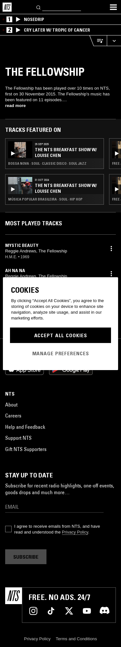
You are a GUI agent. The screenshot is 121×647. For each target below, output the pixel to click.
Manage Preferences (60, 353)
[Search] (38, 7)
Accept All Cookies (60, 335)
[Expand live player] (114, 40)
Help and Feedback (25, 427)
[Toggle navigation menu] (113, 7)
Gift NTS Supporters (25, 449)
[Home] (7, 7)
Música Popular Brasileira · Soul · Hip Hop (45, 199)
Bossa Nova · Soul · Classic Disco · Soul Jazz (47, 163)
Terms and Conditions (76, 638)
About (11, 404)
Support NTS (18, 438)
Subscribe (25, 557)
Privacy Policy (75, 532)
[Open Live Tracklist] (98, 40)
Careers (13, 415)
